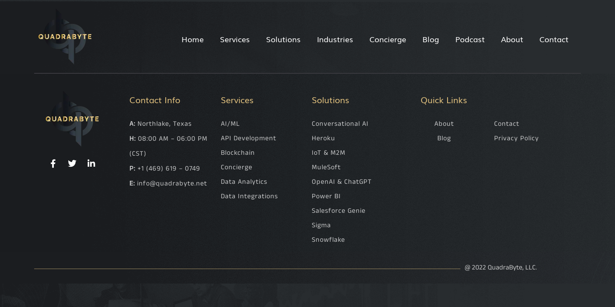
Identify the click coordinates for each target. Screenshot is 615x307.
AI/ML (230, 124)
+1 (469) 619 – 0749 (169, 169)
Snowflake (328, 240)
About (512, 38)
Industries (335, 38)
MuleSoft (326, 167)
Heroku (323, 138)
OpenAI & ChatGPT (342, 182)
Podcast (470, 38)
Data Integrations (249, 196)
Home (193, 38)
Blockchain (238, 153)
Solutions (283, 38)
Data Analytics (244, 182)
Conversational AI (340, 124)
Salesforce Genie (339, 211)
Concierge (387, 38)
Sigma (321, 225)
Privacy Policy (516, 138)
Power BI (326, 196)
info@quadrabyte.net (172, 183)
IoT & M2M (329, 153)
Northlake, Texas (165, 124)
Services (235, 38)
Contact (553, 38)
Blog (430, 38)
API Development (248, 138)
